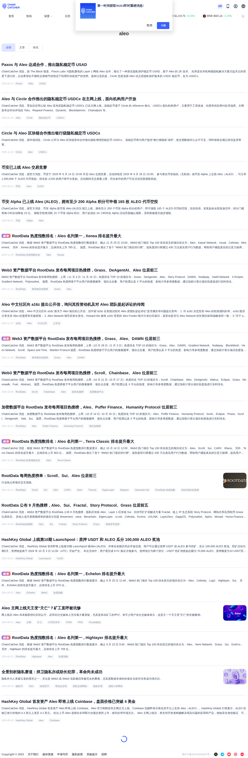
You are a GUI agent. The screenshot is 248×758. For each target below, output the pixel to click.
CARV (67, 490)
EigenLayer (108, 490)
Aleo (30, 83)
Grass (57, 289)
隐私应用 (97, 686)
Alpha (30, 220)
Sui (45, 490)
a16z (18, 323)
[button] (243, 6)
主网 (29, 622)
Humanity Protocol (73, 426)
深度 (48, 16)
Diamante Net (142, 490)
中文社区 (42, 323)
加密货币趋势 (113, 524)
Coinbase (54, 720)
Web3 (44, 592)
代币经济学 (54, 622)
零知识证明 (61, 686)
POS (80, 622)
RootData (21, 289)
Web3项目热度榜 (190, 490)
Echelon (31, 592)
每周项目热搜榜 (40, 289)
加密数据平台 (97, 392)
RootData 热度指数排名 (28, 255)
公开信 (56, 323)
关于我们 (33, 754)
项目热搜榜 (78, 392)
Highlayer (37, 656)
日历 (67, 16)
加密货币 (44, 686)
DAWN (81, 357)
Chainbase (49, 392)
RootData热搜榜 (24, 524)
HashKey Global (24, 558)
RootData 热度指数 (165, 490)
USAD (42, 83)
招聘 (104, 754)
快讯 (29, 16)
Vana (79, 490)
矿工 (39, 622)
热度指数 (58, 592)
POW (69, 622)
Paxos (19, 83)
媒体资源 (47, 754)
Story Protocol (79, 524)
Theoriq (92, 490)
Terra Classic (64, 460)
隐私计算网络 (116, 686)
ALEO (40, 186)
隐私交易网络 (80, 686)
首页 (11, 16)
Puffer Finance (50, 426)
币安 (18, 186)
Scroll (35, 392)
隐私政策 (77, 754)
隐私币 (19, 686)
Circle (30, 117)
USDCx (60, 117)
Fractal (62, 524)
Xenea (60, 255)
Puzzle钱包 (95, 622)
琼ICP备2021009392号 (196, 754)
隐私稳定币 (44, 117)
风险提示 (92, 754)
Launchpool (45, 558)
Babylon (124, 490)
